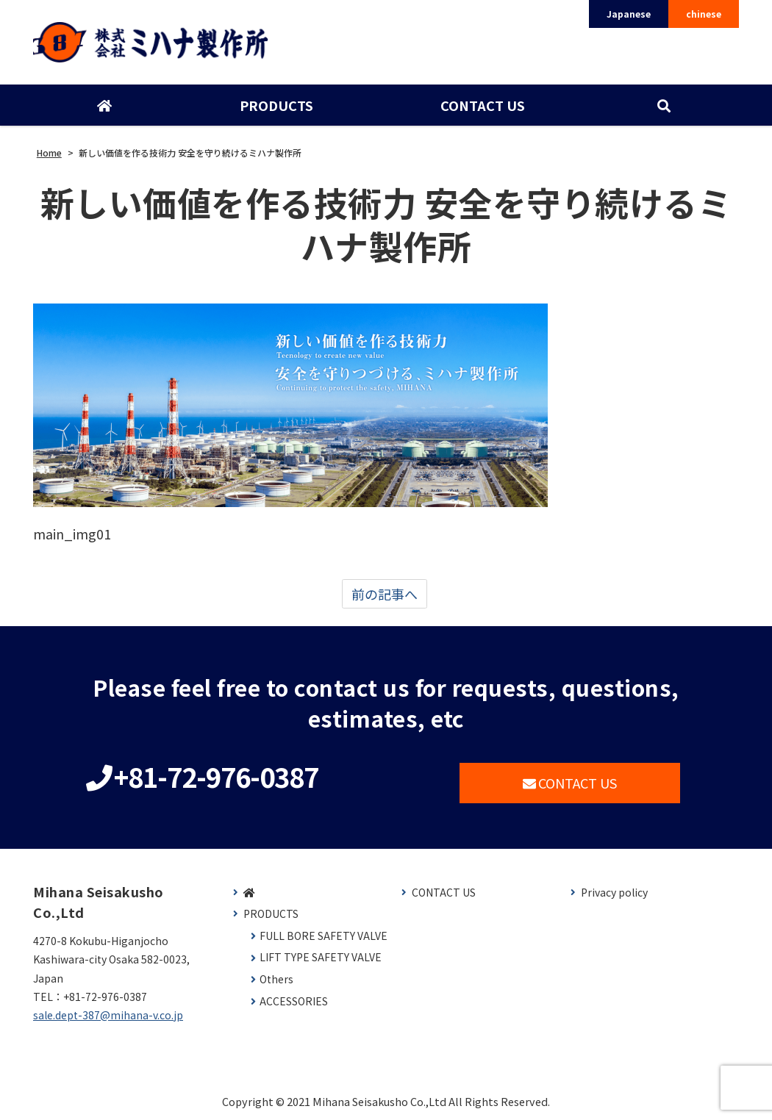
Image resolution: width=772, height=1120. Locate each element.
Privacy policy (614, 893)
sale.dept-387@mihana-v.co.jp (108, 1015)
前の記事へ (384, 593)
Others (276, 979)
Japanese (629, 13)
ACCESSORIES (294, 1001)
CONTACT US (482, 105)
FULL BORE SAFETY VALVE (323, 936)
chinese (703, 13)
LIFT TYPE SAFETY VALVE (321, 957)
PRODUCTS (276, 105)
